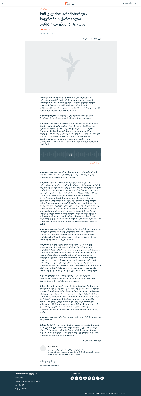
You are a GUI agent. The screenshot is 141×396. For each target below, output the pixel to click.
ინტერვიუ (43, 9)
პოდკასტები (127, 3)
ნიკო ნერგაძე (45, 29)
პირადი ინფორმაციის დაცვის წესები (27, 381)
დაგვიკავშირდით (21, 389)
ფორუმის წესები (20, 385)
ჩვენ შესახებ (19, 377)
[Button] (87, 39)
